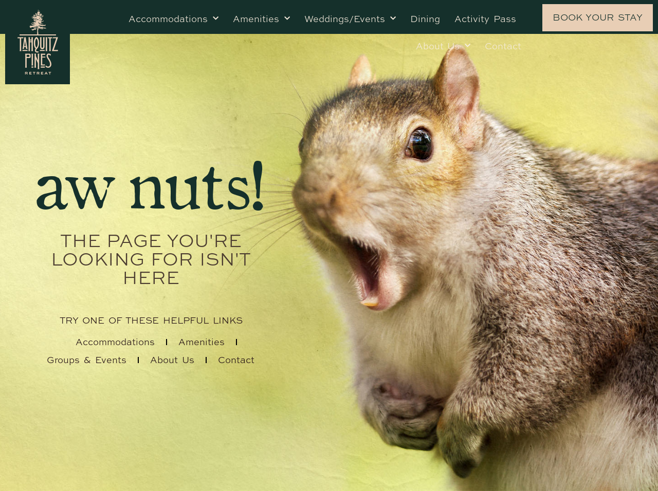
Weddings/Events (350, 18)
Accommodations (173, 18)
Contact (503, 46)
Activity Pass (485, 18)
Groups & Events (86, 359)
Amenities (261, 18)
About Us (443, 45)
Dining (425, 18)
